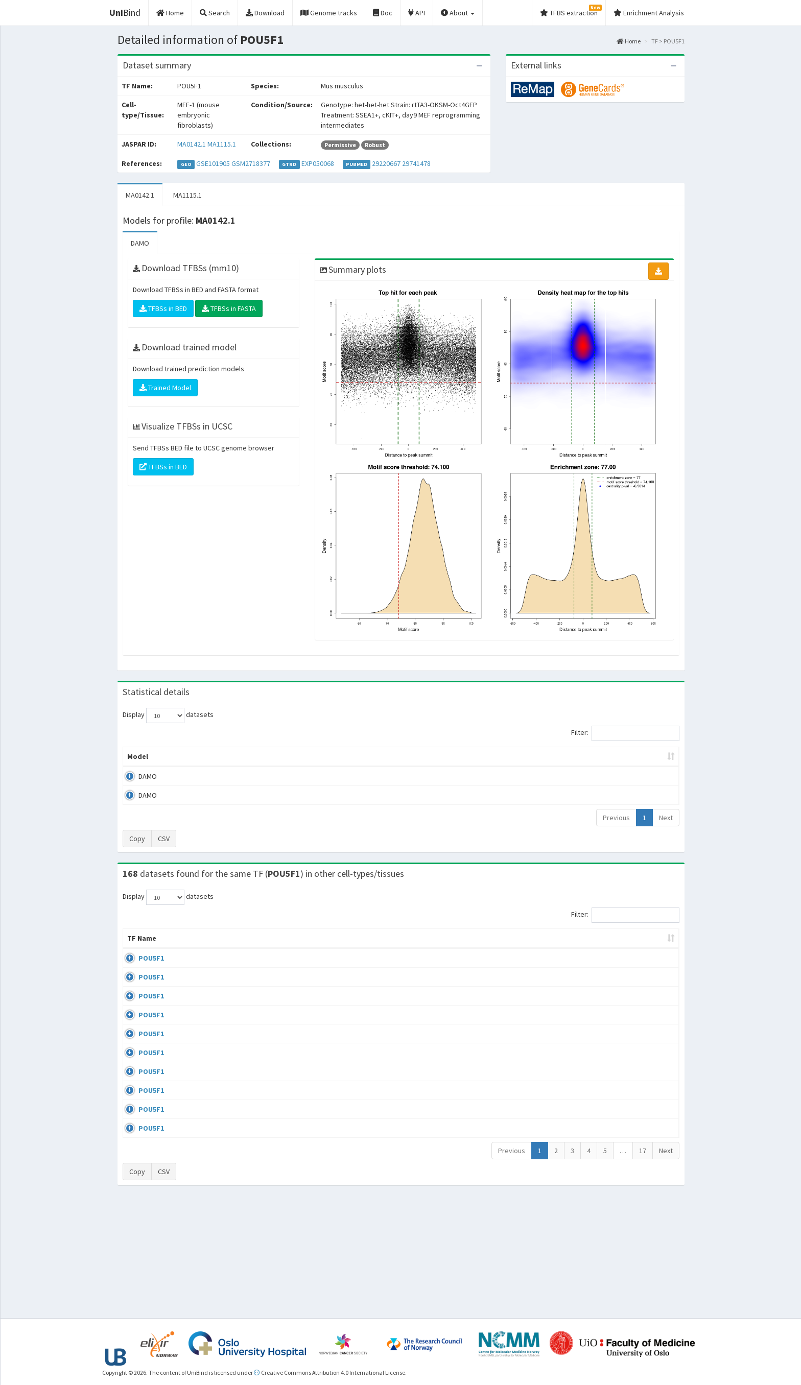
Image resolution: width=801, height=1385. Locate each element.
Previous (616, 817)
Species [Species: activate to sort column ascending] (545, 948)
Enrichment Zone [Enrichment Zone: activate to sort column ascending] (340, 756)
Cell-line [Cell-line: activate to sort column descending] (182, 948)
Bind (124, 12)
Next (666, 817)
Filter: (625, 733)
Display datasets (168, 715)
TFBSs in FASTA (229, 308)
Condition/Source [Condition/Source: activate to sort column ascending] (309, 948)
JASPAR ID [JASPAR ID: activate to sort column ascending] (648, 943)
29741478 (416, 163)
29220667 (386, 163)
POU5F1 (140, 968)
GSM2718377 (250, 163)
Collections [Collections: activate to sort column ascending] (486, 948)
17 (642, 1265)
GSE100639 (597, 968)
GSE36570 (595, 1085)
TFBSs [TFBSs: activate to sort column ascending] (417, 756)
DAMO (140, 243)
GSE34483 (595, 1203)
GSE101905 (213, 163)
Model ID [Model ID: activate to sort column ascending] (264, 756)
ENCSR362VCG (601, 1026)
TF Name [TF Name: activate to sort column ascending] (136, 943)
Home (629, 41)
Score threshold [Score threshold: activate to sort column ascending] (485, 756)
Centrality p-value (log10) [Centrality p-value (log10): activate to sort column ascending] (594, 756)
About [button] (458, 12)
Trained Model (165, 387)
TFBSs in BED (163, 308)
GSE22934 (595, 1174)
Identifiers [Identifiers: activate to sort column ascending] (598, 948)
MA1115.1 (221, 144)
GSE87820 (595, 1114)
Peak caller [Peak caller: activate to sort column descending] (197, 756)
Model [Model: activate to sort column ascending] (137, 756)
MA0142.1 (191, 144)
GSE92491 (595, 1056)
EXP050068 (317, 163)
